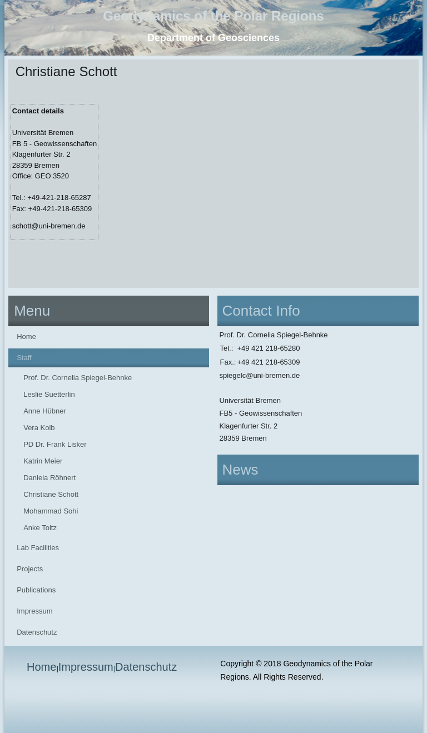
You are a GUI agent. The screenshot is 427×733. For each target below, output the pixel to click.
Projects (30, 569)
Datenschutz (37, 632)
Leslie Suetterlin (49, 394)
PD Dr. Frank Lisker (54, 444)
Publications (36, 590)
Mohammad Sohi (50, 511)
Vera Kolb (38, 427)
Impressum (34, 611)
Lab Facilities (38, 547)
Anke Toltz (40, 527)
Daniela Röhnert (49, 477)
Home (26, 336)
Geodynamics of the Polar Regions (213, 15)
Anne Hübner (44, 411)
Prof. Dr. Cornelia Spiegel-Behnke (77, 377)
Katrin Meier (42, 461)
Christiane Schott (50, 494)
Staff (24, 357)
